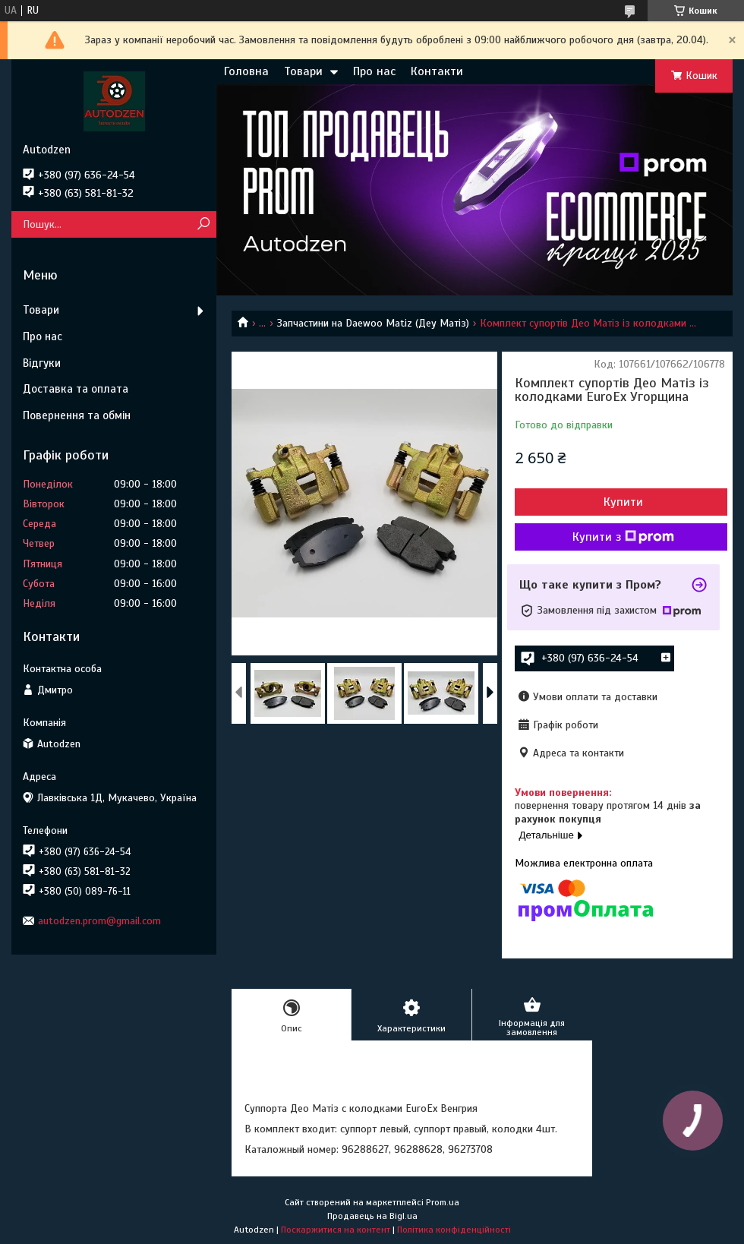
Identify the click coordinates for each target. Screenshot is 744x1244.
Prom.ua (442, 1202)
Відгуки (42, 363)
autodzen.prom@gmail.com (99, 920)
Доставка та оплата (75, 389)
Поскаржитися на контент (335, 1229)
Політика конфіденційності (454, 1229)
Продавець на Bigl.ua (372, 1216)
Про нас (374, 71)
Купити (623, 502)
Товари (303, 71)
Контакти (437, 71)
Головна (246, 71)
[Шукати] (203, 224)
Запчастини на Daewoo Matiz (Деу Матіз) (373, 323)
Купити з (623, 537)
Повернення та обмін (77, 415)
